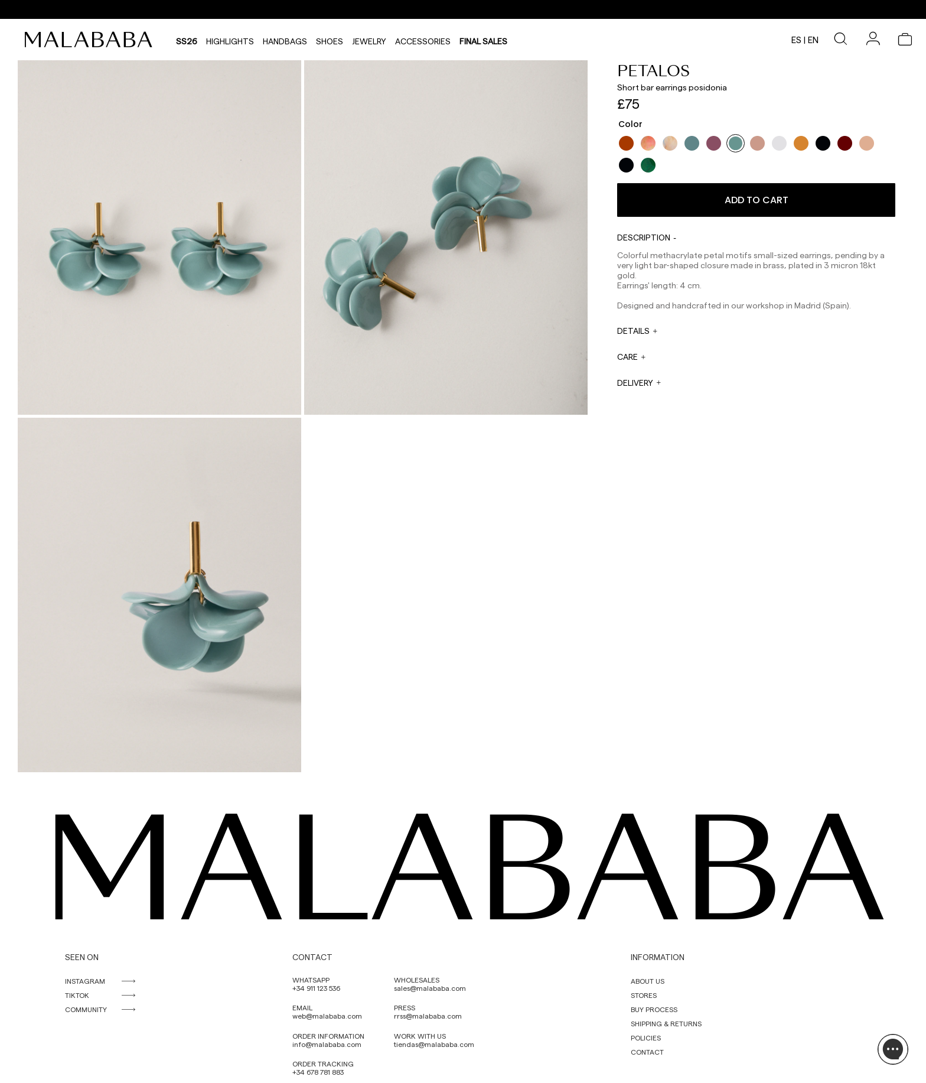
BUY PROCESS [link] (654, 1009)
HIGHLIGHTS (230, 39)
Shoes (329, 39)
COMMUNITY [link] (86, 1009)
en (813, 39)
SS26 (186, 39)
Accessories (423, 39)
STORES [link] (644, 995)
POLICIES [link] (646, 1037)
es (796, 39)
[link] (91, 39)
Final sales (483, 39)
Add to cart (756, 200)
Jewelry (369, 39)
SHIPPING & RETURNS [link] (666, 1023)
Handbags (285, 39)
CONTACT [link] (647, 1052)
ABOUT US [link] (647, 981)
